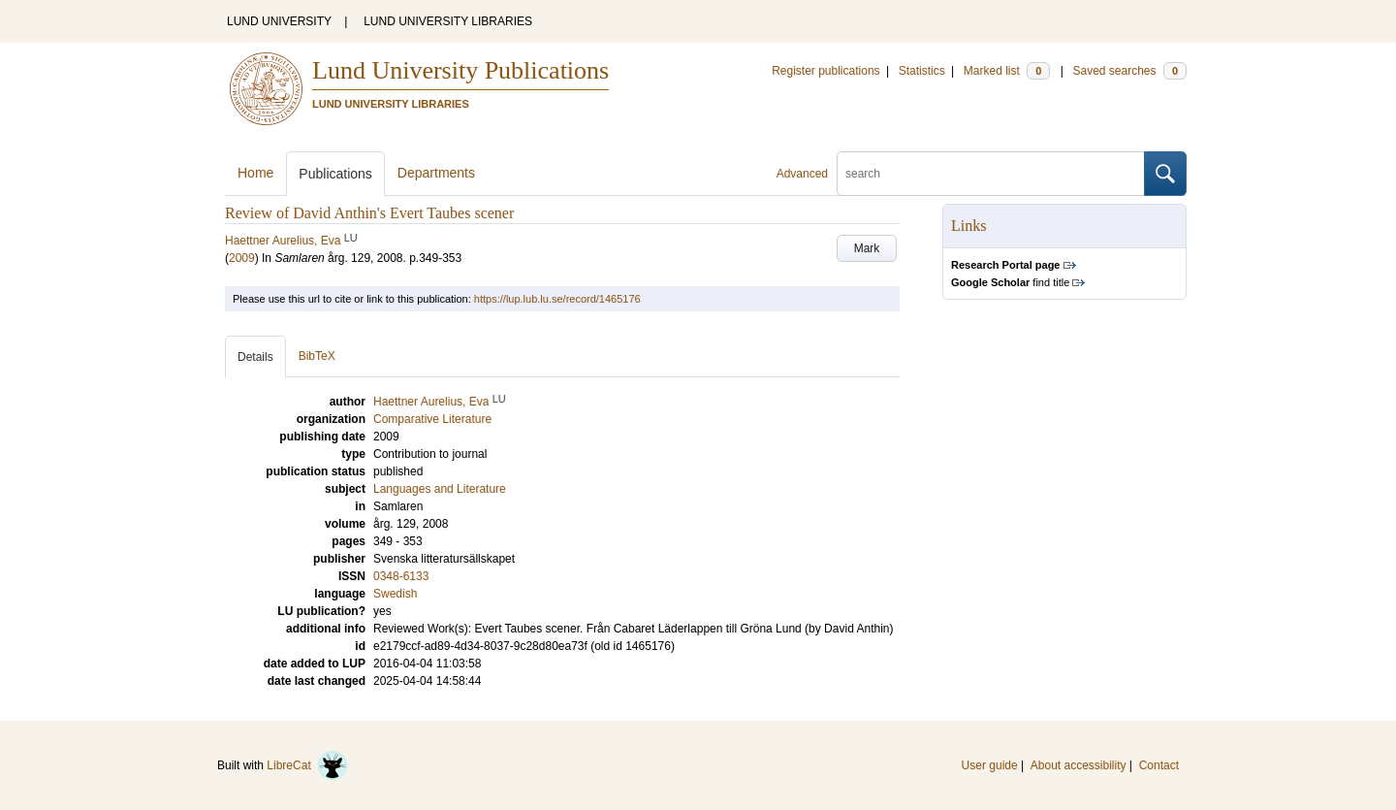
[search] (991, 173)
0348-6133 (400, 576)
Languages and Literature (439, 489)
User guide (990, 765)
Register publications (825, 71)
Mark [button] (867, 248)
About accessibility (1078, 765)
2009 (242, 258)
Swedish (395, 593)
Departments (436, 172)
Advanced (802, 173)
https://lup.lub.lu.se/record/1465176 (557, 299)
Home (255, 172)
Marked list (1007, 71)
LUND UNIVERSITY (279, 21)
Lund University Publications (460, 70)
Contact (1159, 765)
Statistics (922, 71)
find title (1010, 282)
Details (255, 357)
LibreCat (307, 765)
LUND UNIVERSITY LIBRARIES (448, 21)
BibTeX (317, 356)
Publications (335, 173)
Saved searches (1129, 71)
